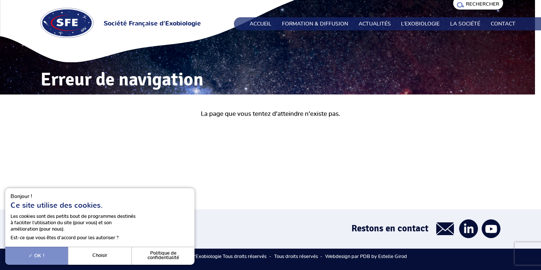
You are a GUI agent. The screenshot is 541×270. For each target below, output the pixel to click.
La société (465, 24)
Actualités (375, 24)
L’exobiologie (420, 24)
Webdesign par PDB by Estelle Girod (366, 256)
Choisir (99, 255)
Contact (503, 24)
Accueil (260, 24)
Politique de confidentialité (163, 256)
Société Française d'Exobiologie (152, 23)
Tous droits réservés (296, 256)
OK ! (37, 256)
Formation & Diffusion (315, 24)
